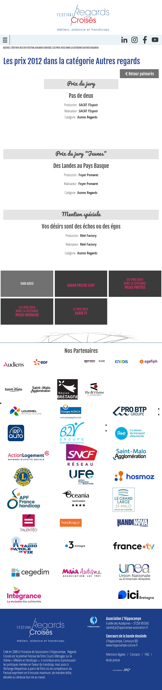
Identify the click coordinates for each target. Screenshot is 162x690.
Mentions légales (115, 654)
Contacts (135, 654)
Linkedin (124, 40)
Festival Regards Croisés (83, 18)
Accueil (6, 47)
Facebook (144, 40)
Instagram (134, 40)
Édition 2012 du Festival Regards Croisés (31, 47)
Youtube (155, 40)
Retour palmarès (139, 73)
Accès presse (113, 660)
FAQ (147, 654)
